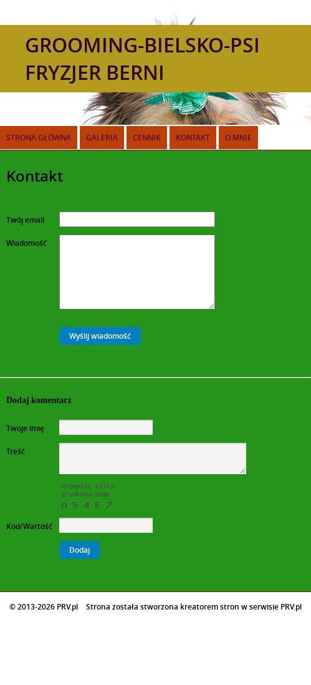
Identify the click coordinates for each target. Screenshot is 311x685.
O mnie (238, 137)
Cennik (147, 137)
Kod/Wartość (29, 526)
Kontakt (193, 137)
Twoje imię (25, 428)
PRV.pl (291, 606)
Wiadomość (26, 243)
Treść (15, 451)
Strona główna (38, 137)
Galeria (102, 137)
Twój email (25, 220)
